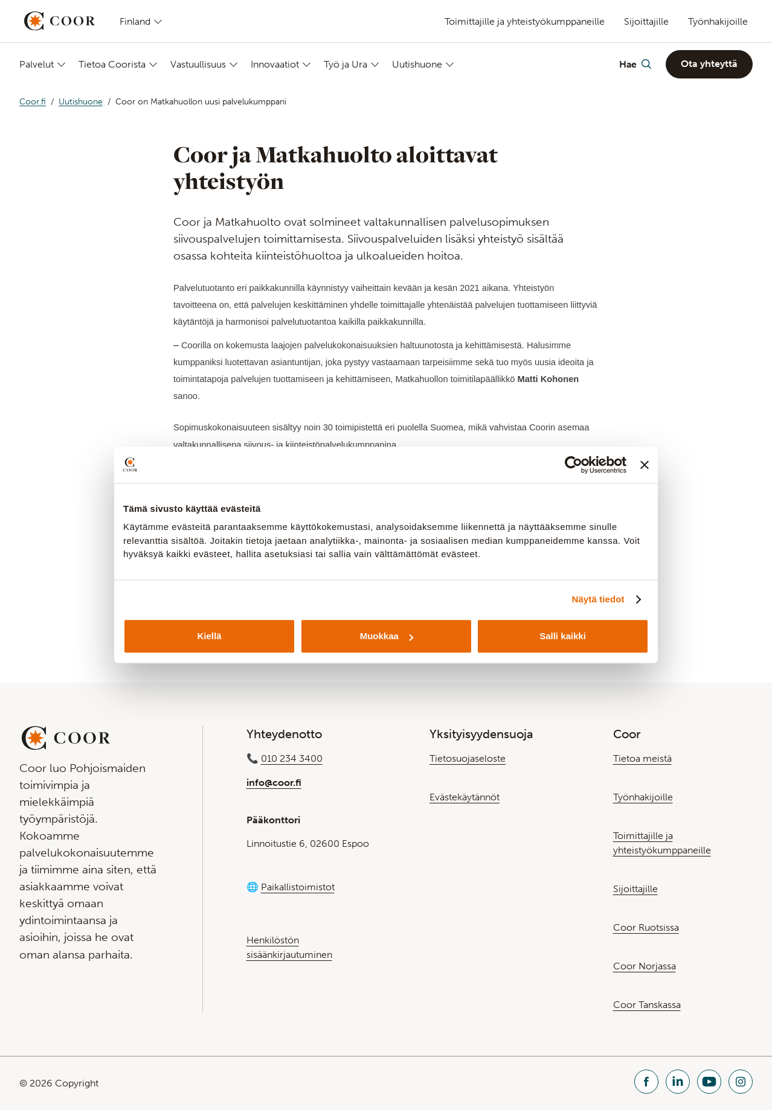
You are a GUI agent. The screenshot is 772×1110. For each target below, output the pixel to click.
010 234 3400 (292, 758)
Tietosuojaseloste (467, 758)
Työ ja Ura (345, 64)
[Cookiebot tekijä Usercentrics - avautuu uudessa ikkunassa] (573, 465)
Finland (135, 21)
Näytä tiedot (598, 599)
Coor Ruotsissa (646, 927)
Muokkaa (386, 636)
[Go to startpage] (59, 21)
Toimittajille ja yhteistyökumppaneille (525, 21)
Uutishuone (417, 64)
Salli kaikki (562, 636)
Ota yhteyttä (709, 63)
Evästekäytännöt (464, 797)
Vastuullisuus (198, 64)
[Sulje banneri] (644, 465)
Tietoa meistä (642, 758)
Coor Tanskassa (647, 1004)
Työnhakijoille (718, 21)
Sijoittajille (646, 21)
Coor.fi (32, 102)
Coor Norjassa (644, 966)
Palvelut (36, 64)
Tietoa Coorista (112, 64)
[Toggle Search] (635, 64)
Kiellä (209, 636)
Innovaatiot (275, 64)
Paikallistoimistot (298, 887)
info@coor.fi (273, 782)
